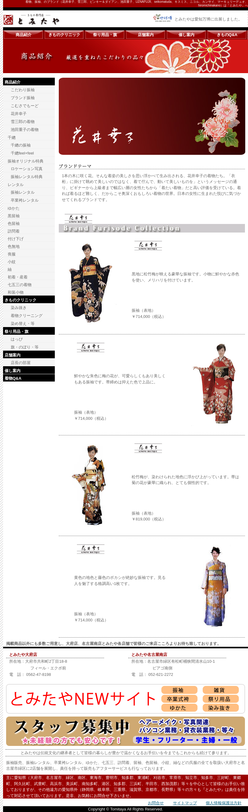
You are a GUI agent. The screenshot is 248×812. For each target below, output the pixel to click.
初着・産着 (18, 277)
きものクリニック (64, 34)
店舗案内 (146, 34)
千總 (12, 137)
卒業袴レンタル (25, 200)
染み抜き (19, 307)
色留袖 (14, 223)
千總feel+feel (22, 153)
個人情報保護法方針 (224, 803)
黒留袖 (14, 216)
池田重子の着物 (25, 129)
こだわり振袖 (23, 90)
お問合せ (156, 803)
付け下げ (16, 239)
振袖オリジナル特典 (25, 161)
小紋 (12, 261)
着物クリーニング (27, 315)
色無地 (14, 246)
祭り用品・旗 (105, 34)
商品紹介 (24, 34)
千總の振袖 (21, 145)
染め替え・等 (23, 323)
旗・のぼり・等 (25, 347)
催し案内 (186, 34)
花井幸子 (19, 113)
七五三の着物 (20, 284)
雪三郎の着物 (23, 121)
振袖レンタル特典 (27, 176)
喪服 (12, 254)
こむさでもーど (25, 105)
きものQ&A (227, 34)
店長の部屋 (21, 362)
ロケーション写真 (27, 168)
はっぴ (17, 339)
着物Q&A (13, 378)
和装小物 (16, 292)
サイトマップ (185, 803)
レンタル (16, 184)
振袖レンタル (23, 192)
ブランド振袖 (23, 97)
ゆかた (14, 208)
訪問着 (14, 231)
